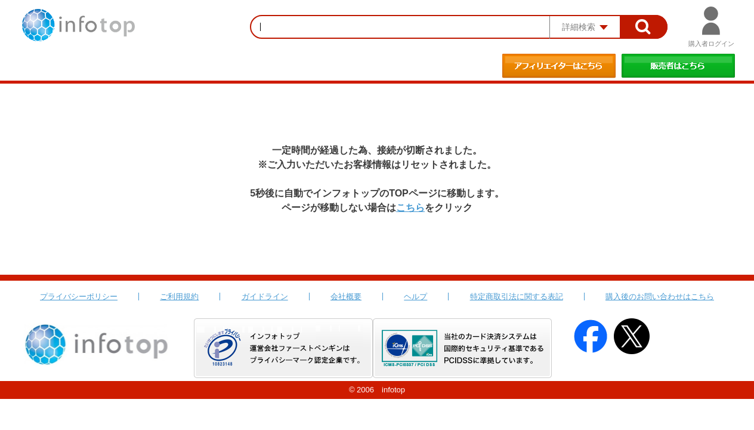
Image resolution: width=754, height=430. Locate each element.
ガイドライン (265, 296)
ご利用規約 (179, 296)
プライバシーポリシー (79, 296)
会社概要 (345, 296)
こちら (410, 207)
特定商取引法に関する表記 (516, 296)
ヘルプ (415, 296)
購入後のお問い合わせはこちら (659, 296)
